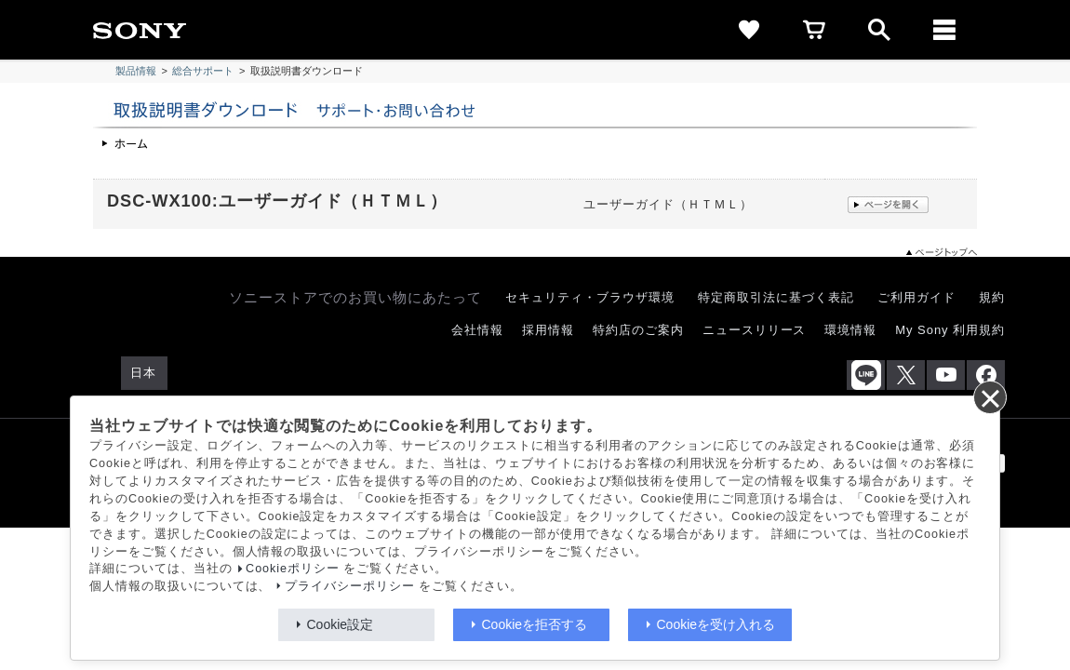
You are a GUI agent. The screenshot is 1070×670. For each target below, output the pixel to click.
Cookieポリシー (293, 568)
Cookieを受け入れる (716, 624)
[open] (879, 30)
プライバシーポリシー (350, 586)
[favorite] (749, 30)
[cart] (814, 30)
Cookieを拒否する (535, 624)
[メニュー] (944, 30)
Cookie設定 (340, 624)
